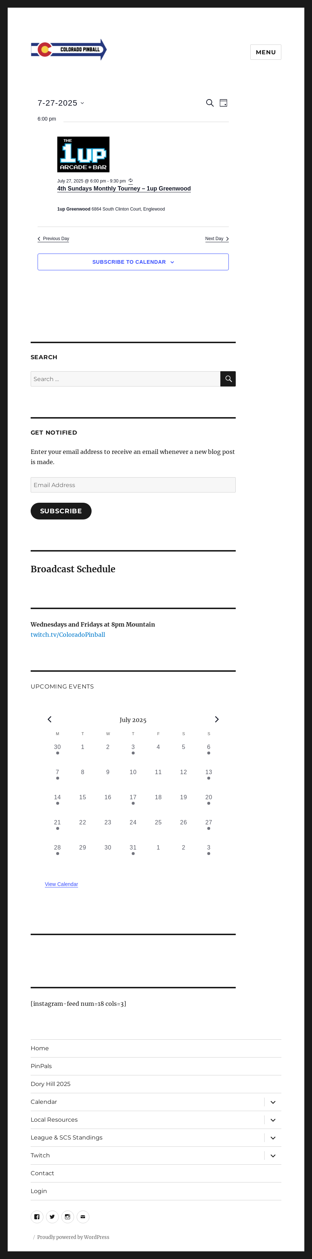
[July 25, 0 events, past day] (158, 830)
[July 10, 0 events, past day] (133, 780)
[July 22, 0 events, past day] (82, 830)
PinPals (41, 1066)
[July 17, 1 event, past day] (133, 805)
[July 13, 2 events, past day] (209, 780)
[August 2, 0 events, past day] (183, 855)
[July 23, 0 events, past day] (107, 830)
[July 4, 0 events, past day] (158, 755)
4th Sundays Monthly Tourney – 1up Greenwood (124, 188)
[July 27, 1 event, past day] (209, 830)
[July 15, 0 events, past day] (82, 805)
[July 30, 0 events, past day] (107, 855)
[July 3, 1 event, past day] (133, 755)
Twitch (40, 1155)
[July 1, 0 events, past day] (82, 755)
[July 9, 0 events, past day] (107, 780)
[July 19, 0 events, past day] (183, 805)
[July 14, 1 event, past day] (57, 805)
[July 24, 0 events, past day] (133, 830)
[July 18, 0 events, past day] (158, 805)
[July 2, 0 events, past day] (107, 755)
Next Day (217, 238)
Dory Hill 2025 (50, 1083)
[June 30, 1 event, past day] (57, 755)
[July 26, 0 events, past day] (183, 830)
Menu (266, 52)
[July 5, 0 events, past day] (183, 755)
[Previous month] (49, 719)
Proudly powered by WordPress (73, 1237)
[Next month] (217, 719)
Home (40, 1048)
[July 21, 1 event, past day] (57, 830)
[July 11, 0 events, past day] (158, 780)
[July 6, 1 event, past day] (209, 755)
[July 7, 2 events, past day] (57, 780)
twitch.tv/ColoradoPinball (68, 634)
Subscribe (61, 511)
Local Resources (54, 1119)
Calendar (44, 1101)
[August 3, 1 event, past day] (209, 855)
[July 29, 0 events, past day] (82, 855)
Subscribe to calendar (129, 262)
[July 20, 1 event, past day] (209, 805)
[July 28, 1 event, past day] (57, 855)
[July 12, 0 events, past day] (183, 780)
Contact (42, 1173)
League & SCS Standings (67, 1137)
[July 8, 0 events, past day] (82, 780)
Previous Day (53, 238)
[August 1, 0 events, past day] (158, 855)
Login (39, 1191)
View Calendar (61, 884)
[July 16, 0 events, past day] (107, 805)
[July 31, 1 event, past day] (133, 855)
